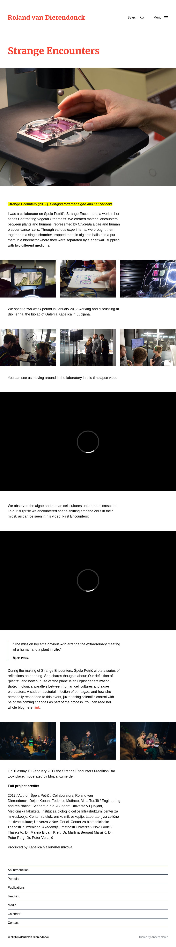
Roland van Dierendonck (46, 17)
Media (12, 905)
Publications (16, 887)
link (37, 707)
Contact (13, 922)
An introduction (18, 870)
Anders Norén (159, 937)
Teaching (14, 896)
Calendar (14, 914)
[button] (136, 17)
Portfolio (13, 878)
